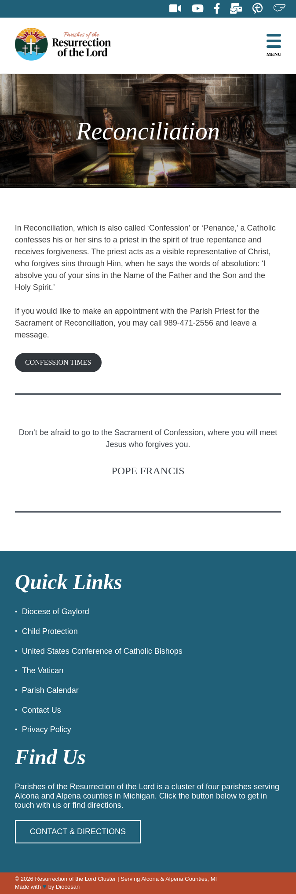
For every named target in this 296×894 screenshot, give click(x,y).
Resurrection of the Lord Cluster (75, 879)
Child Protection (50, 631)
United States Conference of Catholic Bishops (102, 651)
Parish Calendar (50, 690)
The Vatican (43, 670)
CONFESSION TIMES (58, 362)
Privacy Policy (46, 729)
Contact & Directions (78, 831)
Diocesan (68, 886)
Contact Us (41, 710)
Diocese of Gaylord (55, 611)
